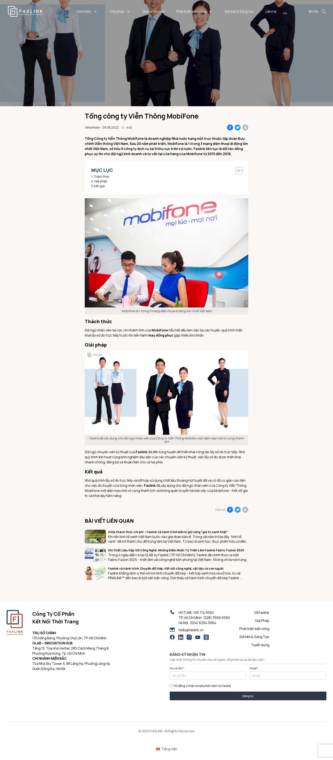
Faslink (150, 485)
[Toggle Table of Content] (237, 170)
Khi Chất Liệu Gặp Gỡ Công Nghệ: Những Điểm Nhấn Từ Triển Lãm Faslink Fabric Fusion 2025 (176, 550)
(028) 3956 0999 (216, 617)
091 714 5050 (204, 612)
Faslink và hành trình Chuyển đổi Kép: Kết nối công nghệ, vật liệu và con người (165, 568)
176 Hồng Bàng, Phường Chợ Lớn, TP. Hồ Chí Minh (69, 638)
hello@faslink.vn (191, 630)
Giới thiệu (87, 11)
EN (316, 11)
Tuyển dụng (260, 645)
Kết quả (99, 186)
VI (310, 11)
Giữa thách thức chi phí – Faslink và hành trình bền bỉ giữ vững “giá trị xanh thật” (168, 532)
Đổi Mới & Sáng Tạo (254, 636)
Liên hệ (270, 11)
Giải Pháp (262, 620)
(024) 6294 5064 (203, 622)
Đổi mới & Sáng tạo (239, 11)
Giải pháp (120, 11)
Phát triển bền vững (194, 11)
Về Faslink (261, 612)
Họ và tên (177, 668)
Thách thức (101, 176)
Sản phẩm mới (153, 11)
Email (254, 668)
